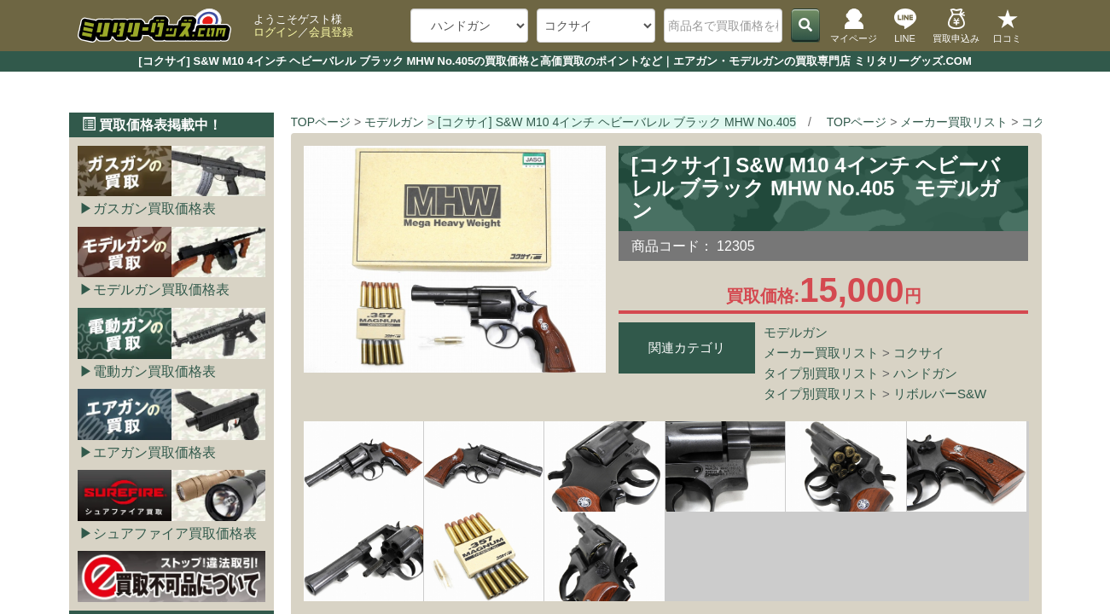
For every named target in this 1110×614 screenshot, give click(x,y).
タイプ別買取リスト (821, 373)
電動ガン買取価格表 (154, 371)
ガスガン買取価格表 (154, 208)
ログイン (275, 32)
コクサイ (918, 352)
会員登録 (331, 32)
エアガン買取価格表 (154, 452)
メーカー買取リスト (821, 352)
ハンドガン (925, 373)
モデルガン (796, 332)
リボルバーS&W (939, 393)
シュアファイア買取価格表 (175, 533)
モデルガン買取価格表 (161, 289)
